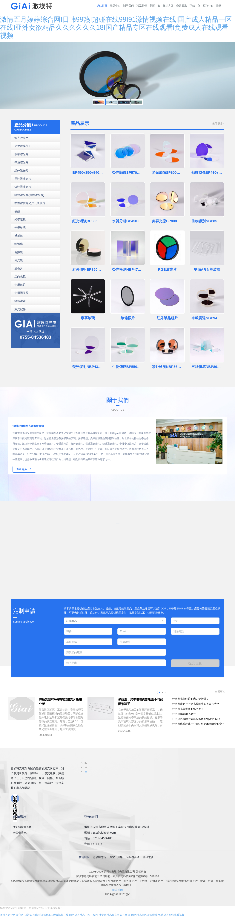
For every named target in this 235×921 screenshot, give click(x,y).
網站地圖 (117, 889)
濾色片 (18, 268)
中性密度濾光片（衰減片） (31, 203)
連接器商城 (132, 857)
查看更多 (24, 469)
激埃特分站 (99, 857)
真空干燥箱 (116, 857)
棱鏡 (17, 211)
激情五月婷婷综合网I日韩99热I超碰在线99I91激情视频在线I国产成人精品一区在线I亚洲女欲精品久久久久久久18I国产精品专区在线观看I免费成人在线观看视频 (116, 27)
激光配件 (20, 309)
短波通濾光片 (22, 186)
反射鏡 (18, 235)
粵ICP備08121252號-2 (117, 894)
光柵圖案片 (21, 292)
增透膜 (18, 243)
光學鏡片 (20, 284)
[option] (117, 75)
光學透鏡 (20, 219)
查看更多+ (218, 123)
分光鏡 (18, 260)
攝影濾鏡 (20, 301)
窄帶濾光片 (21, 154)
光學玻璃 (20, 227)
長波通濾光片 (22, 178)
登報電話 (148, 857)
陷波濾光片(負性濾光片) (29, 195)
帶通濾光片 (21, 162)
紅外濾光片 (21, 170)
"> (84, 763)
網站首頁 (102, 5)
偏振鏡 (18, 252)
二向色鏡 (20, 276)
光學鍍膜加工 (22, 146)
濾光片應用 (21, 137)
